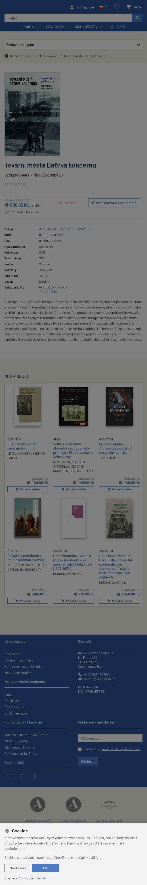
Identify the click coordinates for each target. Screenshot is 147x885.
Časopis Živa (14, 707)
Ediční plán (12, 700)
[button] (102, 7)
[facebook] (8, 776)
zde (44, 878)
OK (45, 868)
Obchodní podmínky (18, 660)
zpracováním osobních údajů (121, 749)
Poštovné (11, 654)
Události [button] (54, 28)
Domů (11, 57)
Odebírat (88, 761)
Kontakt (84, 641)
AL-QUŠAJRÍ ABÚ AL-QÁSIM (26, 566)
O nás (8, 694)
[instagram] (22, 776)
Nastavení (18, 868)
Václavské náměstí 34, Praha (25, 734)
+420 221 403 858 (93, 674)
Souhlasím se (112, 749)
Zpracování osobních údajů (24, 666)
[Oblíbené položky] (117, 8)
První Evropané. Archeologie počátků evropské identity (115, 449)
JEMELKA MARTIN (18, 176)
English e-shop (15, 713)
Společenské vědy (47, 57)
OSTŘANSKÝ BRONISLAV (24, 571)
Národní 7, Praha (16, 741)
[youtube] (35, 776)
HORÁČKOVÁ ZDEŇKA (67, 575)
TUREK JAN (107, 459)
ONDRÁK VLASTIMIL (112, 584)
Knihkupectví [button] (87, 28)
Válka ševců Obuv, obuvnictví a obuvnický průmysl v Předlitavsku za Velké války (73, 451)
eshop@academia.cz (96, 679)
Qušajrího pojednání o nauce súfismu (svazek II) (27, 558)
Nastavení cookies (18, 672)
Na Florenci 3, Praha (19, 747)
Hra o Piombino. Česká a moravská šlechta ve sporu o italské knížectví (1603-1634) (72, 563)
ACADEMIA (50, 293)
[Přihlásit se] (82, 7)
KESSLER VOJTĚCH (79, 472)
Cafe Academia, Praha (20, 753)
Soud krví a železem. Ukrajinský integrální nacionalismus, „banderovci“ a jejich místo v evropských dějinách (115, 567)
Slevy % (118, 28)
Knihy (26, 57)
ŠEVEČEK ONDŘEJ (48, 176)
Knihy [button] (28, 28)
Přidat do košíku (27, 490)
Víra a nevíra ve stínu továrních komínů (24, 447)
